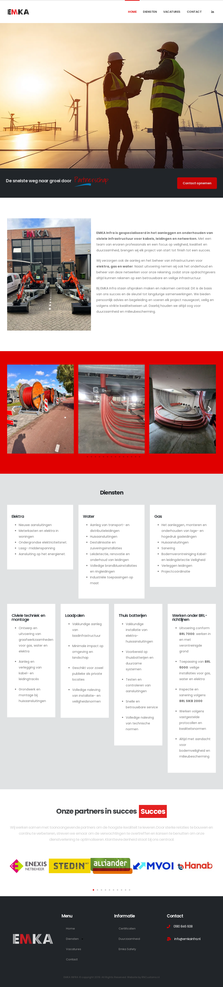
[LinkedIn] (212, 12)
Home (132, 12)
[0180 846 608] (190, 926)
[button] (13, 409)
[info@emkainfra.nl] (190, 939)
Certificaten (127, 928)
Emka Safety (127, 949)
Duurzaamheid (129, 939)
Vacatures (171, 12)
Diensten (150, 12)
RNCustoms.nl (151, 977)
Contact (194, 12)
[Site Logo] (18, 12)
